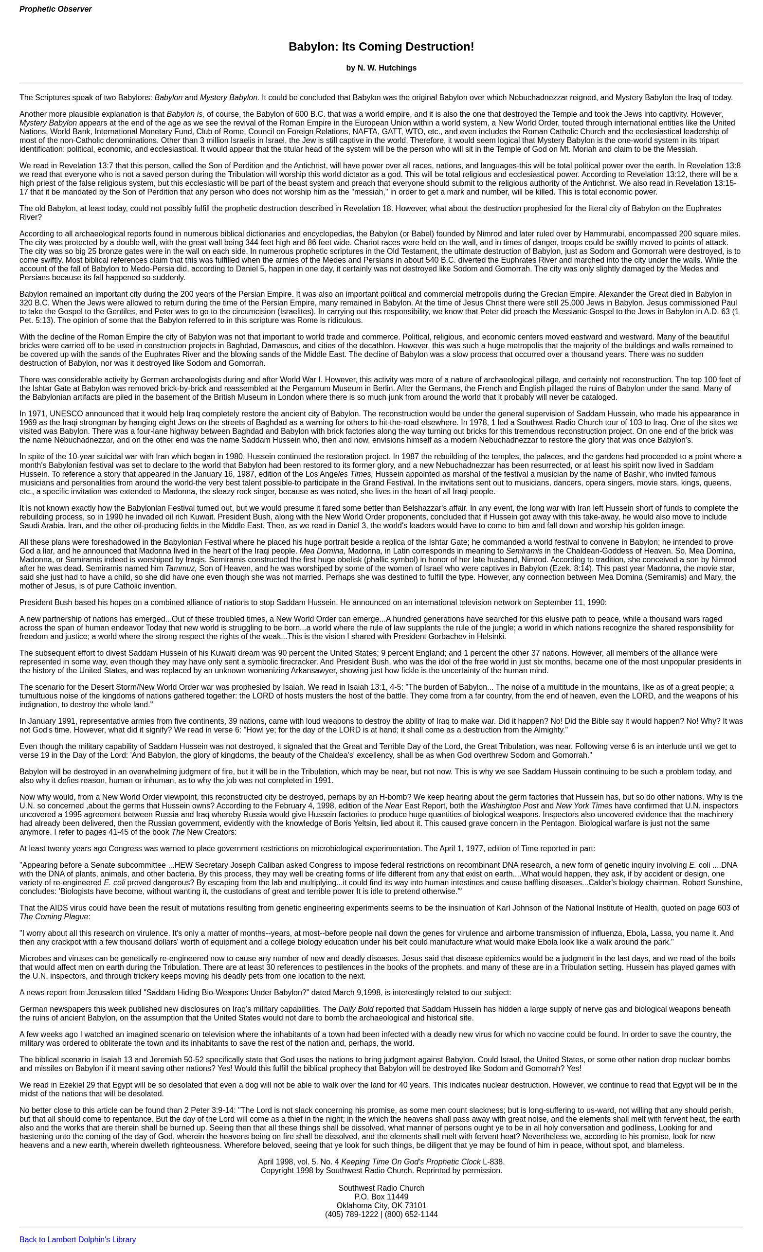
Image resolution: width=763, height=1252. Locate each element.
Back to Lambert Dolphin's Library (77, 1239)
